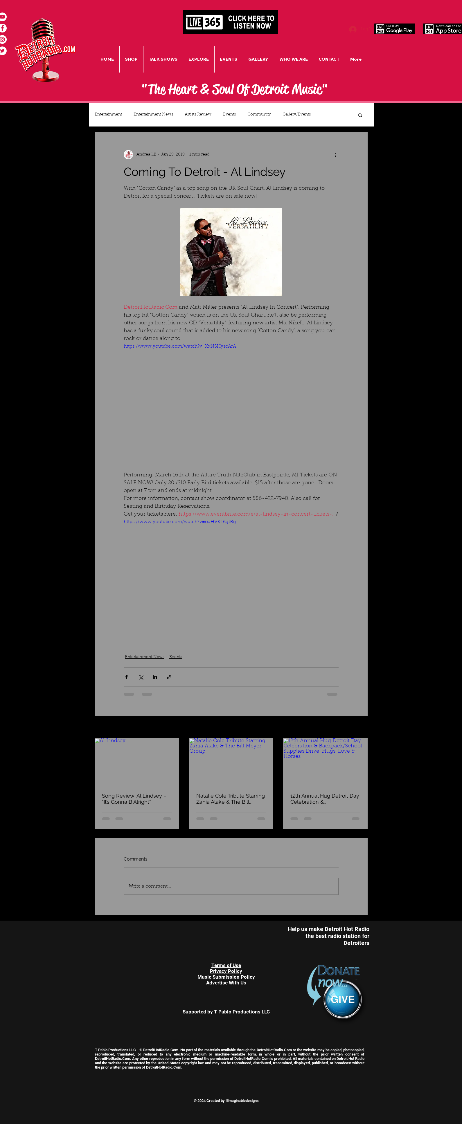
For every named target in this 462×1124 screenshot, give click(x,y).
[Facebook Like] (128, 929)
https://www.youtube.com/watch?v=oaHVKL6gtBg (180, 522)
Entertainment (108, 115)
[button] (360, 115)
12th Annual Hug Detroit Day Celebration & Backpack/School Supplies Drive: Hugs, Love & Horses (324, 799)
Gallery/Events (297, 115)
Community (259, 115)
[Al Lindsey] (137, 761)
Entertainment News (153, 115)
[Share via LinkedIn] (155, 677)
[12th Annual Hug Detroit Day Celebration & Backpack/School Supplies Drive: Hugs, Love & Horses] (325, 761)
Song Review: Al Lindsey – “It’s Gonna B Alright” (134, 799)
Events (229, 115)
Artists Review (198, 115)
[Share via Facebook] (126, 677)
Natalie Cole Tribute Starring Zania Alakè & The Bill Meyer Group (230, 799)
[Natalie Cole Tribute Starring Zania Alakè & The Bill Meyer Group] (231, 761)
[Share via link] (169, 677)
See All (361, 727)
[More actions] (335, 154)
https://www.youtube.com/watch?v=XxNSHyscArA (180, 346)
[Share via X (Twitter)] (140, 677)
